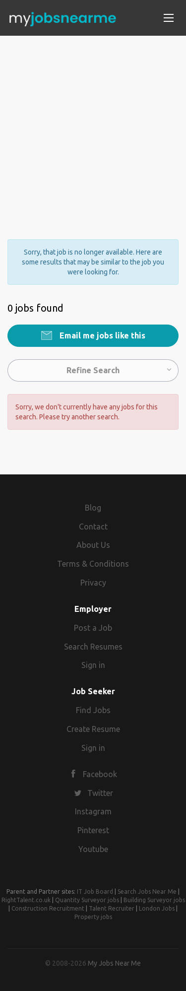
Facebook (100, 774)
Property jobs (93, 917)
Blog (93, 507)
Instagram (93, 811)
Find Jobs (93, 710)
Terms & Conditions (93, 563)
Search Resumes (93, 646)
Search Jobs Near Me (147, 891)
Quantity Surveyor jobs (87, 900)
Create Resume (93, 729)
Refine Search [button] (93, 370)
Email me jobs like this (101, 335)
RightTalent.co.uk (26, 900)
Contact (93, 526)
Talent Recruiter (111, 908)
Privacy (93, 582)
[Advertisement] (93, 129)
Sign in (93, 665)
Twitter (100, 793)
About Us (93, 544)
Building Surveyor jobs (154, 900)
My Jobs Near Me (114, 963)
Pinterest (93, 830)
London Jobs (157, 908)
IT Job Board (95, 891)
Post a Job (93, 627)
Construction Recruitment (47, 908)
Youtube (93, 849)
